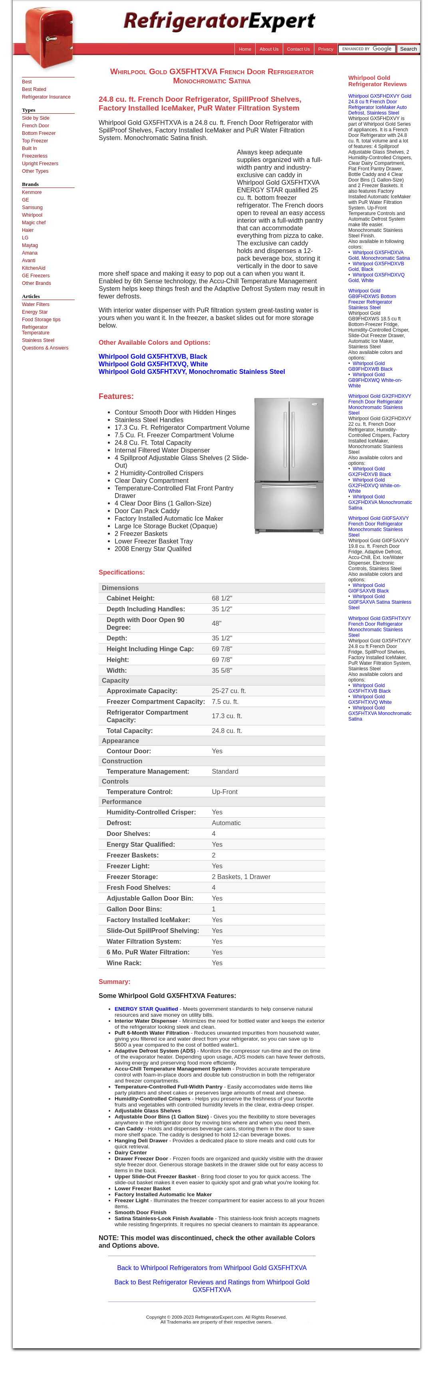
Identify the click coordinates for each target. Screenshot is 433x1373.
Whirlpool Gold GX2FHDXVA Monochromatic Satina (380, 502)
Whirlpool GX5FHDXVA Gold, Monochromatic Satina (379, 255)
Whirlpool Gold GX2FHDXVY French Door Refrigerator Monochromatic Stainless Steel (379, 404)
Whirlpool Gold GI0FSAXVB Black (368, 588)
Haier (28, 230)
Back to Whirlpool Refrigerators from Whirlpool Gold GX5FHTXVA (212, 1267)
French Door (35, 125)
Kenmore (32, 192)
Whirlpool (32, 215)
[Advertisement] (166, 204)
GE (25, 200)
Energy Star (35, 312)
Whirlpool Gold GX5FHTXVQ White (370, 699)
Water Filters (36, 304)
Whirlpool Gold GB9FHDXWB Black (370, 366)
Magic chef (34, 222)
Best (27, 82)
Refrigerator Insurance (46, 97)
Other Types (35, 171)
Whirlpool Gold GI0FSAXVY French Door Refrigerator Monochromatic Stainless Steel (378, 527)
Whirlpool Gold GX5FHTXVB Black (369, 688)
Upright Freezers (40, 163)
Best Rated (34, 89)
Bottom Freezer (39, 133)
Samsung (32, 207)
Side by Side (36, 118)
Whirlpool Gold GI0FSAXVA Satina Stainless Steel (379, 602)
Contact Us (298, 49)
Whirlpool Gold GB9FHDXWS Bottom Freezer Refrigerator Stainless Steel (372, 299)
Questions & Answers (45, 348)
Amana (30, 253)
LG (25, 238)
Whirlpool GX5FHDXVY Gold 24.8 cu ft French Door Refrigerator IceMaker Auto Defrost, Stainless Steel (379, 104)
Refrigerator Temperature (36, 330)
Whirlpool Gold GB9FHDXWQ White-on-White (375, 380)
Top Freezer (35, 141)
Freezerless (35, 156)
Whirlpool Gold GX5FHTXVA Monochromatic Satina (379, 713)
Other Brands (36, 283)
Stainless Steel (38, 340)
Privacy (326, 49)
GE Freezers (36, 276)
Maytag (30, 245)
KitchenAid (34, 268)
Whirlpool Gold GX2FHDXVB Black (369, 471)
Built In (29, 148)
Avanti (29, 260)
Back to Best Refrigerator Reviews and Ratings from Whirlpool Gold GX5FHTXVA (212, 1285)
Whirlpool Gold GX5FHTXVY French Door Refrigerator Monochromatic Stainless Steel (379, 627)
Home (245, 49)
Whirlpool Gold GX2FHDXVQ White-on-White (374, 485)
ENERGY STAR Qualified (146, 1009)
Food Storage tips (41, 319)
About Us (269, 49)
